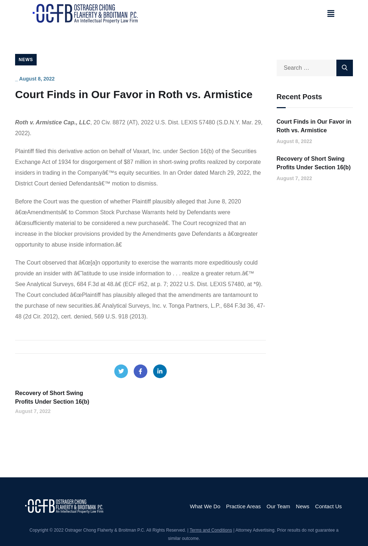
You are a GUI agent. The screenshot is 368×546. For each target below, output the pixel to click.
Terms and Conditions (211, 530)
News (26, 59)
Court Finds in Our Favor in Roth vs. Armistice (314, 126)
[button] (331, 13)
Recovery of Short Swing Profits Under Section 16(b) (314, 163)
